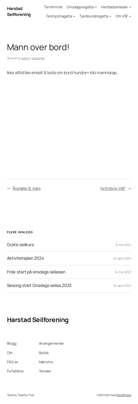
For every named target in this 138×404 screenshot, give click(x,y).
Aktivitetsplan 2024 (25, 258)
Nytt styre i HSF (112, 188)
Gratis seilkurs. (21, 244)
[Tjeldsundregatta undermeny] (110, 16)
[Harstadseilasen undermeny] (130, 7)
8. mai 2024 (123, 245)
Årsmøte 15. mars (26, 188)
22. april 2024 (122, 258)
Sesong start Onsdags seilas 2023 (39, 285)
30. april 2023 (122, 285)
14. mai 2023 (123, 272)
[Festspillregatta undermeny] (74, 16)
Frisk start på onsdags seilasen (36, 272)
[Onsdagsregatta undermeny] (96, 7)
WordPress (123, 395)
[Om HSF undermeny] (130, 16)
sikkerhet (38, 58)
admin (26, 58)
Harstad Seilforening (19, 11)
